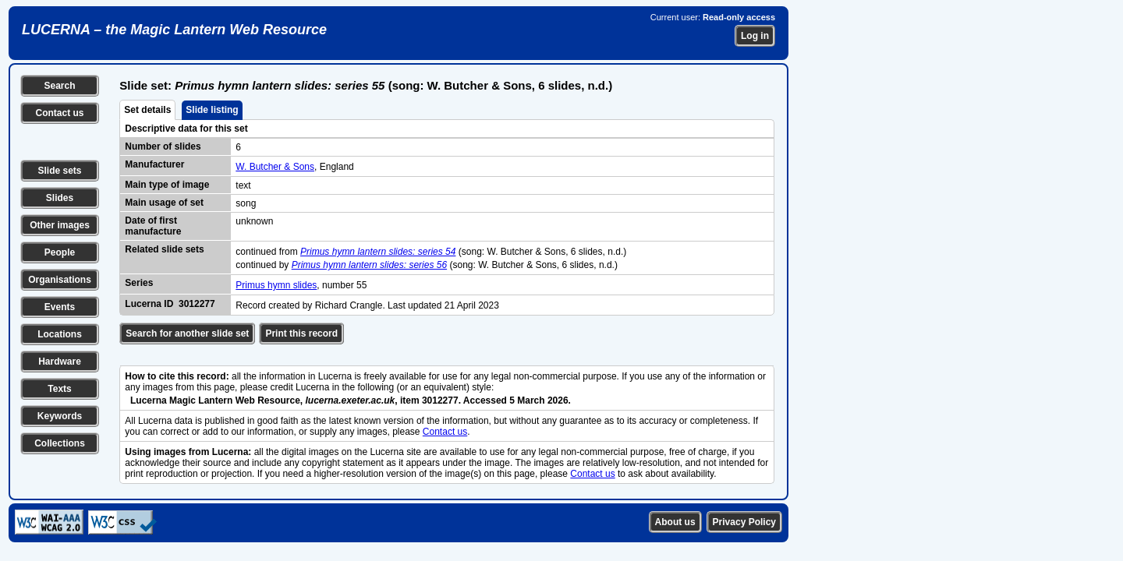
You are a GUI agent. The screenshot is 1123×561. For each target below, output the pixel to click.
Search (59, 85)
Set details (147, 109)
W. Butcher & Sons (275, 166)
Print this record (301, 333)
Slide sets (59, 170)
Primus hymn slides (276, 285)
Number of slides (162, 146)
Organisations (59, 279)
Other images (60, 225)
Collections (59, 443)
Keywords (59, 416)
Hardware (59, 361)
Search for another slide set (187, 333)
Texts (59, 388)
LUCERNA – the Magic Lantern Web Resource (174, 29)
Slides (59, 197)
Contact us (59, 113)
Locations (59, 334)
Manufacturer (154, 164)
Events (59, 307)
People (59, 252)
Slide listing (212, 109)
